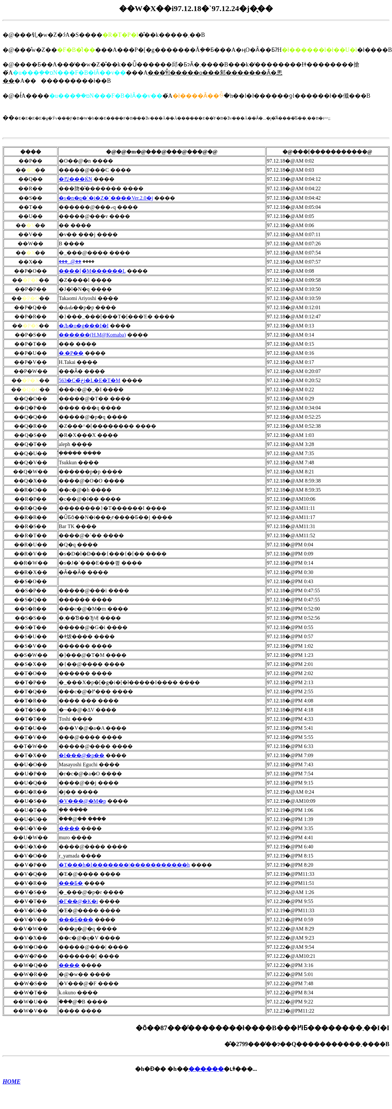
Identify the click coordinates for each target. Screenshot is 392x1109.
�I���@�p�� (81, 755)
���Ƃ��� (76, 919)
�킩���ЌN (75, 179)
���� (69, 828)
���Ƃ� (71, 883)
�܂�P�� (71, 353)
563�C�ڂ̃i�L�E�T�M (89, 380)
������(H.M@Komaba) (92, 335)
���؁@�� (70, 261)
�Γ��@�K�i (78, 901)
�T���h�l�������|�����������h (124, 865)
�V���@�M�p (82, 801)
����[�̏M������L (92, 271)
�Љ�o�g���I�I (84, 325)
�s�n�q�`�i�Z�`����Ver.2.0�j (106, 198)
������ (206, 1069)
